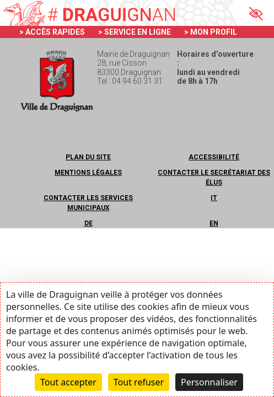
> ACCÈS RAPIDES (52, 32)
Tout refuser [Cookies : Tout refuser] (139, 382)
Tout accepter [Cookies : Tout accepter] (68, 382)
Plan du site (88, 157)
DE (88, 223)
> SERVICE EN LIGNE (134, 32)
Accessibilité (214, 157)
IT (214, 198)
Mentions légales (88, 172)
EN (213, 223)
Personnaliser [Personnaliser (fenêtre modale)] (209, 382)
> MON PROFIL (210, 32)
